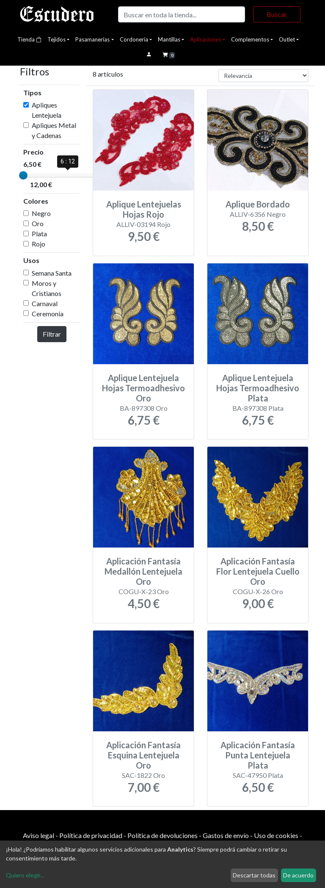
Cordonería (134, 39)
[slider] (23, 175)
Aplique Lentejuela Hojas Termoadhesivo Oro (143, 388)
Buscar (277, 14)
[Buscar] (181, 14)
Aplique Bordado (258, 204)
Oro (38, 223)
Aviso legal (38, 835)
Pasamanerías (92, 39)
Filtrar (52, 334)
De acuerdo (298, 875)
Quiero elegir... (25, 875)
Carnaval (45, 303)
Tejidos (56, 39)
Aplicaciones (205, 39)
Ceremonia (47, 314)
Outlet (287, 39)
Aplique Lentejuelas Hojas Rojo (143, 209)
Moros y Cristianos (46, 288)
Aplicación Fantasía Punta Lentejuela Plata (257, 755)
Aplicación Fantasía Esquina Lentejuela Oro (143, 755)
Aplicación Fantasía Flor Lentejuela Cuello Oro (258, 571)
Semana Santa (52, 273)
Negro (41, 213)
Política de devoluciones (162, 835)
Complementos (250, 39)
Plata (39, 234)
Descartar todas (254, 875)
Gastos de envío (226, 835)
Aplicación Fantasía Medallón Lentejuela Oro (143, 571)
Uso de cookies (276, 835)
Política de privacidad (90, 835)
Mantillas (169, 39)
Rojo (38, 244)
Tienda (29, 39)
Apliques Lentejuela (46, 110)
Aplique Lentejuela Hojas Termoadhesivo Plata (257, 388)
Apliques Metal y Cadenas (54, 130)
